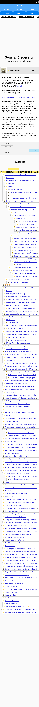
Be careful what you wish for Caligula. (18, 352)
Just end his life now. (15, 189)
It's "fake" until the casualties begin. (18, 343)
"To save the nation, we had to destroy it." (19, 485)
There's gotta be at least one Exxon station (23, 308)
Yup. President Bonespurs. (19, 340)
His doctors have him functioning (18, 297)
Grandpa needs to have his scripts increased (20, 528)
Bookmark (7, 147)
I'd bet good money (11, 421)
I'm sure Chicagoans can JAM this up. (21, 433)
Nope (8, 415)
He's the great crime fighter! (14, 540)
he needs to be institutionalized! (16, 494)
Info (7, 143)
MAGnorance (10, 320)
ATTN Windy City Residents (14, 537)
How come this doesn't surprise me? (17, 407)
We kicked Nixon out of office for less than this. (21, 354)
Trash (7, 152)
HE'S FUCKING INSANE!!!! (14, 583)
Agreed (12, 195)
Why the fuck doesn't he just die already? (19, 288)
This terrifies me (10, 598)
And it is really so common (22, 270)
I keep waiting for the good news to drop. (20, 302)
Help (32, 10)
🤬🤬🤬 (8, 285)
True (14, 213)
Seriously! (9, 291)
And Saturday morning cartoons (17, 349)
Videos (6, 10)
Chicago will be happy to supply (17, 305)
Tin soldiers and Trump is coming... (17, 575)
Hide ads (6, 13)
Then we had (10, 360)
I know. (18, 265)
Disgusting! (9, 482)
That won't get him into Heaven (15, 517)
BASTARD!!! (9, 581)
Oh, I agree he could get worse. (18, 279)
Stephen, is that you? (12, 595)
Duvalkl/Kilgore (10, 496)
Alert (7, 150)
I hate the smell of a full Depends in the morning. (22, 465)
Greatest (32, 6)
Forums (19, 10)
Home (6, 6)
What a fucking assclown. (14, 505)
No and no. (10, 178)
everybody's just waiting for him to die (18, 534)
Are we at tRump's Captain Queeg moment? (20, 514)
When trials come (11, 441)
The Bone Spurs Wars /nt (16, 337)
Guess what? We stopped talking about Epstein (21, 569)
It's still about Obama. (15, 328)
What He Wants (10, 546)
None (13, 169)
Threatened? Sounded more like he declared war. (22, 566)
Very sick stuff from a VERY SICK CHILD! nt (20, 572)
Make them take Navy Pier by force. (17, 456)
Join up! (19, 13)
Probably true (20, 218)
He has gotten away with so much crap (19, 201)
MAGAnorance (13, 323)
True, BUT (11, 184)
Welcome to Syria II (11, 592)
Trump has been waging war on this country (20, 560)
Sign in (32, 13)
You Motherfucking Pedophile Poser (17, 404)
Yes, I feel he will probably (19, 282)
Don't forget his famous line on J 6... (19, 383)
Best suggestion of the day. (15, 294)
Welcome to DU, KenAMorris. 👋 (17, 607)
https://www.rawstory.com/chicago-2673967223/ (18, 97)
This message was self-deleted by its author (20, 427)
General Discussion (26, 17)
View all (29, 61)
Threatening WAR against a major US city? (19, 525)
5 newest (25, 169)
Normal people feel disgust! (19, 479)
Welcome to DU (11, 604)
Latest (19, 6)
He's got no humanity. (13, 401)
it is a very (8, 491)
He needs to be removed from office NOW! (19, 412)
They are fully (11, 392)
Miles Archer (15, 70)
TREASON (11, 186)
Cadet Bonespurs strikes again (15, 543)
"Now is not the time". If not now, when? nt (21, 430)
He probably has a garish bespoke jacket (20, 386)
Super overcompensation (13, 511)
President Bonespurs (12, 601)
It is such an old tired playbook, (27, 276)
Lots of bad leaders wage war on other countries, (22, 317)
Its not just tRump (11, 586)
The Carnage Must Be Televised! (17, 473)
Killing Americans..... (12, 453)
